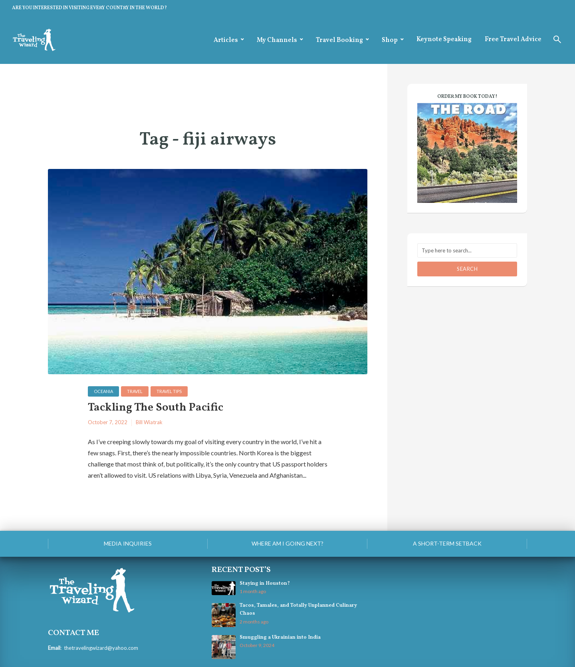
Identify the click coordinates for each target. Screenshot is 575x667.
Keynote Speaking (444, 39)
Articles (226, 40)
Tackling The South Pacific (155, 408)
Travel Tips (169, 391)
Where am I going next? (287, 543)
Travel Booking (339, 40)
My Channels (277, 40)
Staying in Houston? (265, 583)
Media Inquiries (128, 543)
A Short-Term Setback (447, 543)
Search (467, 269)
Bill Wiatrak (149, 422)
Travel (135, 391)
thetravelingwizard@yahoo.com (101, 648)
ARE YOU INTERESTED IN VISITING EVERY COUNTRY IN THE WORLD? (89, 8)
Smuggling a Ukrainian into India (280, 637)
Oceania (103, 391)
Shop (390, 40)
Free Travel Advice (513, 39)
